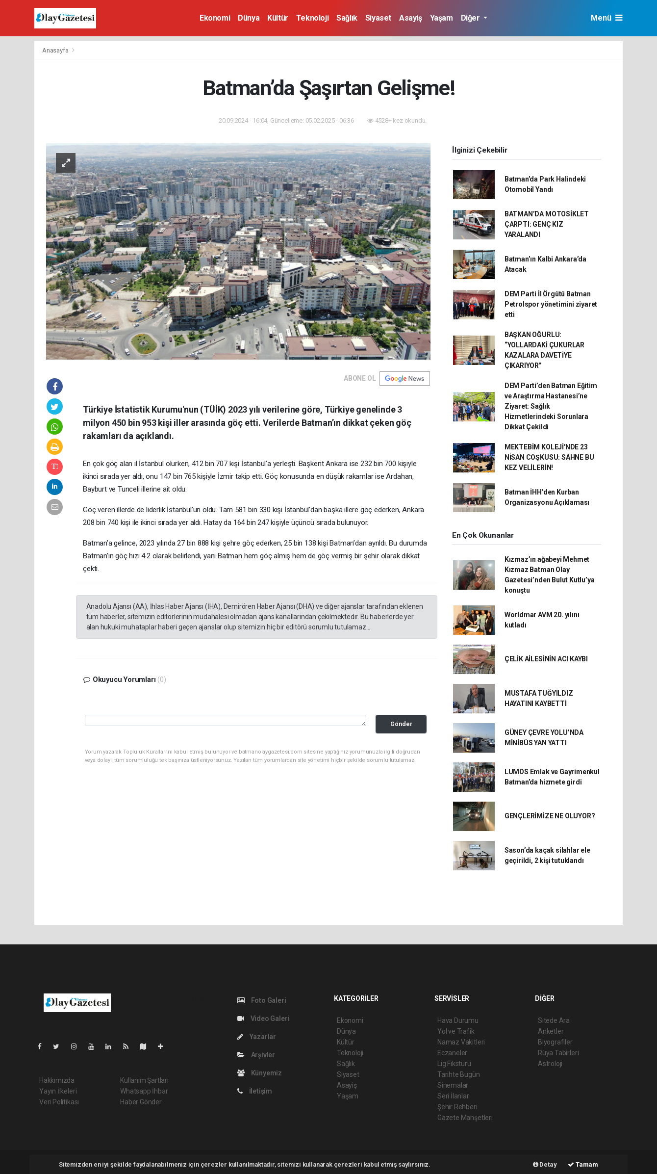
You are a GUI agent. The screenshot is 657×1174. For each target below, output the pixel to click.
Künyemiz (259, 1073)
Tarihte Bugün (458, 1074)
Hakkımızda (57, 1080)
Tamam (583, 1164)
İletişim (254, 1091)
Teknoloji (312, 18)
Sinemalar (452, 1085)
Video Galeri (263, 1018)
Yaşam (441, 18)
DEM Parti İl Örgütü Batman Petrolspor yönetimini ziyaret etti (551, 304)
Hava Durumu (458, 1020)
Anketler (550, 1031)
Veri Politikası (59, 1102)
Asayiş (410, 18)
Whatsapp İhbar (144, 1091)
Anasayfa (56, 50)
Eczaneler (452, 1053)
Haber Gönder (141, 1102)
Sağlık (346, 18)
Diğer (471, 18)
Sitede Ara (554, 1020)
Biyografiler (555, 1042)
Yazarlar (256, 1037)
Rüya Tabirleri (558, 1053)
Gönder (401, 724)
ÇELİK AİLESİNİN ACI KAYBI (546, 659)
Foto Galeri (261, 1000)
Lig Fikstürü (454, 1064)
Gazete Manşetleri (465, 1118)
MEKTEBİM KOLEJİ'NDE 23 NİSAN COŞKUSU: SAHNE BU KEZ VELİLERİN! (549, 457)
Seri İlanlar (453, 1096)
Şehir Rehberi (457, 1107)
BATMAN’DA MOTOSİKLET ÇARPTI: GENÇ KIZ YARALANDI (547, 224)
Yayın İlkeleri (57, 1091)
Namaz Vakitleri (461, 1042)
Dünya (248, 18)
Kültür (277, 18)
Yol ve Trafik (456, 1031)
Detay (545, 1164)
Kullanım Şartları (144, 1080)
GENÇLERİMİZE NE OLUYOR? (550, 816)
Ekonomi (215, 18)
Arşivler (256, 1055)
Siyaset (378, 18)
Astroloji (550, 1064)
